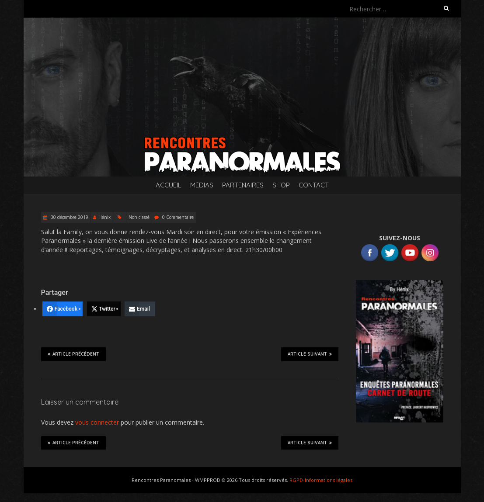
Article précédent (73, 354)
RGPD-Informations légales (320, 480)
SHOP (281, 185)
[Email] (140, 308)
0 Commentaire (178, 217)
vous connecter (97, 422)
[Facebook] (62, 308)
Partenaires (243, 185)
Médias (201, 185)
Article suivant (310, 354)
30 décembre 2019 (68, 217)
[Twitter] (104, 308)
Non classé (139, 217)
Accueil (168, 185)
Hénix (104, 217)
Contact (314, 185)
